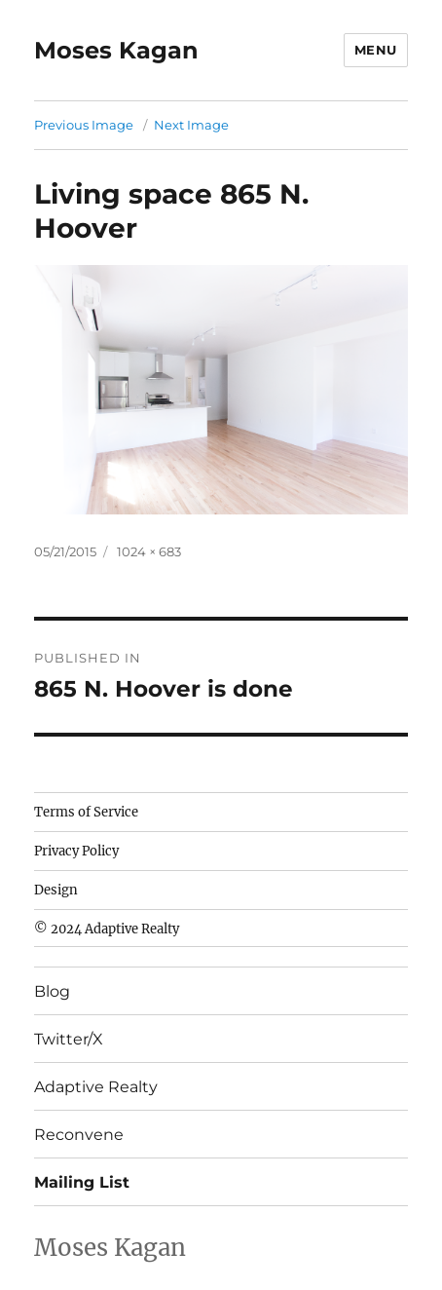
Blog (52, 991)
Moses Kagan (116, 50)
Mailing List (81, 1182)
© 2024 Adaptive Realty (106, 929)
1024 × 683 (149, 551)
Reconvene (79, 1134)
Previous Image (83, 125)
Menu (375, 49)
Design (56, 890)
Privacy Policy (76, 851)
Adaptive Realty (96, 1087)
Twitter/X (68, 1039)
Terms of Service (86, 812)
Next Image (191, 125)
